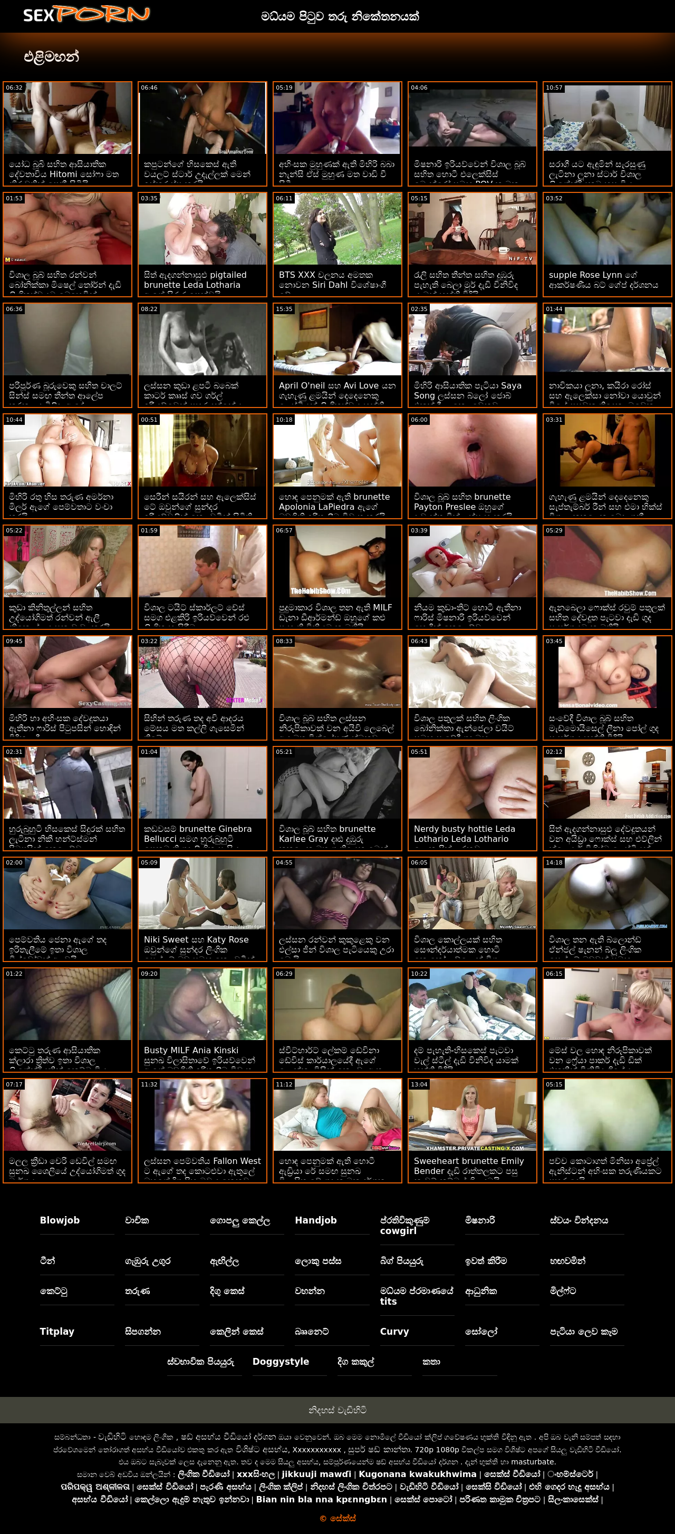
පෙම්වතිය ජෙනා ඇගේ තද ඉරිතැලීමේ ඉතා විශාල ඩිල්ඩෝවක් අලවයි (58, 950)
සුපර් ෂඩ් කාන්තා (379, 1449)
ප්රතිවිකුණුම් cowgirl (404, 1225)
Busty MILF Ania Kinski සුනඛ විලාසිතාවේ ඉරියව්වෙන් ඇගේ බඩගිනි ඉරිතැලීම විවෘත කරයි (199, 1065)
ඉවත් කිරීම (486, 1261)
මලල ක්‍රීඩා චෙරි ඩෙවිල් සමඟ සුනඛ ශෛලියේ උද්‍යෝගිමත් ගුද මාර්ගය (67, 1171)
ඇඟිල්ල (224, 1261)
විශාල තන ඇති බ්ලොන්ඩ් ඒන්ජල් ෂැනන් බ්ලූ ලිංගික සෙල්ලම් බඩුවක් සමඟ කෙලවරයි (595, 955)
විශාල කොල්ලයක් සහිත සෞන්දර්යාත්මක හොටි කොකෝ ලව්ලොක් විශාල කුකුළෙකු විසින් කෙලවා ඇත (466, 955)
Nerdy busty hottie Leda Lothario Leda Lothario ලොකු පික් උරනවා (465, 839)
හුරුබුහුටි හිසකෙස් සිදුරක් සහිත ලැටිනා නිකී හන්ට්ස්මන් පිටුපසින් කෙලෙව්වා (67, 839)
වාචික (137, 1220)
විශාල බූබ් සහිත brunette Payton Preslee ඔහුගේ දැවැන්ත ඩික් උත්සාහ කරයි (463, 507)
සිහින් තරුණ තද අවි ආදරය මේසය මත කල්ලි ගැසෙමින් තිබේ (194, 728)
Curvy (394, 1331)
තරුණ (137, 1291)
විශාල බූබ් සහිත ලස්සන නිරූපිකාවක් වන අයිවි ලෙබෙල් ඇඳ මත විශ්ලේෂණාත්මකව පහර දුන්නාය (336, 733)
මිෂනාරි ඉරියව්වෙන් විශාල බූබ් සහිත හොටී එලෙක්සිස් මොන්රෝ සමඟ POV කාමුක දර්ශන (470, 179)
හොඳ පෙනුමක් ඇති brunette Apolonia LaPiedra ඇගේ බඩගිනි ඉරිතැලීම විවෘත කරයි (334, 507)
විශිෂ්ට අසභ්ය (262, 1449)
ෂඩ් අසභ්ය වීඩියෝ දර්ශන (228, 1437)
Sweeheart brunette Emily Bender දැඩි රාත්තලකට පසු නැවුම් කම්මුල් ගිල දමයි (469, 1171)
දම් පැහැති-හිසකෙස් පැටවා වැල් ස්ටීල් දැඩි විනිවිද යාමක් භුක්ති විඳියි (466, 1060)
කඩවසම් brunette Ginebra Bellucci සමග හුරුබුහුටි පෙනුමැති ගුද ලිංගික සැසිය (198, 839)
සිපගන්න (143, 1331)
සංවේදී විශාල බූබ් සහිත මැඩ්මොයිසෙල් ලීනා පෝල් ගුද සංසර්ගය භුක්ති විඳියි (604, 728)
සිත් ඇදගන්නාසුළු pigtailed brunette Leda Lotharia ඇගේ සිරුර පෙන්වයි (195, 285)
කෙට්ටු (53, 1291)
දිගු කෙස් (227, 1291)
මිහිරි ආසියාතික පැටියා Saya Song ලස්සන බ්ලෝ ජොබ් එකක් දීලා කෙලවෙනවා (468, 396)
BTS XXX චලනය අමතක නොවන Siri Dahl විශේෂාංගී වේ (332, 285)
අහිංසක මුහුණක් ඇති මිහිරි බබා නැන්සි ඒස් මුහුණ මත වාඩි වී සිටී (336, 174)
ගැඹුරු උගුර (147, 1261)
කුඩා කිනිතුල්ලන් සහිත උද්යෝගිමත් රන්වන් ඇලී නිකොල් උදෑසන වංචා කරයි (59, 618)
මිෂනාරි (480, 1220)
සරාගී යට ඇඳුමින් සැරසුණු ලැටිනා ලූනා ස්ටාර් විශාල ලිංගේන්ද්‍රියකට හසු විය (597, 174)
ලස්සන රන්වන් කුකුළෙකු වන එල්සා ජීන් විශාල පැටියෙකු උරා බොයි (336, 950)
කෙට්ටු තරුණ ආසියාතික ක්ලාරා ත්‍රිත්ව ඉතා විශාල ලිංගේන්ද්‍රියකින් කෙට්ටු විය (58, 1060)
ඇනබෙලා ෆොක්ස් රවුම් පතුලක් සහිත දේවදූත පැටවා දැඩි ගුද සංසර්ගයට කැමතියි (607, 618)
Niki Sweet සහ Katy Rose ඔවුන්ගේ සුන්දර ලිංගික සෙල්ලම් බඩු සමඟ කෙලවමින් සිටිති (199, 955)
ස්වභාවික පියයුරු (200, 1361)
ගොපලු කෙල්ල (240, 1220)
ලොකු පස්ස (318, 1261)
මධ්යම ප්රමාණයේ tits (416, 1296)
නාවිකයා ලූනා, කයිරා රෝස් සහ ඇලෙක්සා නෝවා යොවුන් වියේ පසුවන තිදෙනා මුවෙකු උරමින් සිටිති (605, 401)
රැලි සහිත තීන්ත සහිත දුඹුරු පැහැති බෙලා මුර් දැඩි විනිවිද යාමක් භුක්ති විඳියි (466, 285)
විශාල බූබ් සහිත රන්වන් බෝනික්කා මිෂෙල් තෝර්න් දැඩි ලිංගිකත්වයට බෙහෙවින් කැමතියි (65, 290)
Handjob (316, 1220)
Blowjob (60, 1220)
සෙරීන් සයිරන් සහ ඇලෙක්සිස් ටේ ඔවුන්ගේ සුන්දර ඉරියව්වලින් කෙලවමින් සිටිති (200, 507)
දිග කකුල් (356, 1361)
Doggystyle (281, 1361)
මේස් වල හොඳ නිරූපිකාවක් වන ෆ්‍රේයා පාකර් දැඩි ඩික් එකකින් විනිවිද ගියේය (600, 1060)
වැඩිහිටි (112, 1437)
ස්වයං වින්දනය (579, 1220)
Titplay (57, 1331)
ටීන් (47, 1261)
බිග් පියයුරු (401, 1261)
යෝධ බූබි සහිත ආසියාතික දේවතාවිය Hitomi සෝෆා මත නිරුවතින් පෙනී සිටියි (64, 174)
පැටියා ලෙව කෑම (584, 1331)
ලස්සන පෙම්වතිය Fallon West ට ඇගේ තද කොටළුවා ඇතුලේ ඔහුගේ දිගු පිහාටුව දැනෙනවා (202, 1171)
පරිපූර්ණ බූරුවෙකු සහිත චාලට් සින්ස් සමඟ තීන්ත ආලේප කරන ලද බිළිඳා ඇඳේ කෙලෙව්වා (65, 401)
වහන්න (310, 1291)
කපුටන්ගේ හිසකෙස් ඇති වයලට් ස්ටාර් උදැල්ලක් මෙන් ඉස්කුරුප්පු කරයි (197, 174)
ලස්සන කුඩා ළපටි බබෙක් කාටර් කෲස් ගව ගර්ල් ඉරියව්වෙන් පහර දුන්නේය (193, 396)
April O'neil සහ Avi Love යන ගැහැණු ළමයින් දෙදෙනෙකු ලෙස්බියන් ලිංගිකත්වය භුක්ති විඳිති (337, 401)
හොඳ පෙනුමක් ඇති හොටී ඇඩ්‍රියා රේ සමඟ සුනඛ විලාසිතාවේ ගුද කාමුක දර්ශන (332, 1171)
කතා (431, 1361)
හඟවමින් (567, 1261)
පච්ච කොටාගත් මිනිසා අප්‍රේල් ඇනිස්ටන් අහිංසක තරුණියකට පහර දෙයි (605, 1171)
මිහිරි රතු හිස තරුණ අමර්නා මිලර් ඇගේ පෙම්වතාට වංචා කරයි (61, 507)
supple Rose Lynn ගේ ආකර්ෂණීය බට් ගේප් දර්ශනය (604, 280)
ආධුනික (481, 1291)
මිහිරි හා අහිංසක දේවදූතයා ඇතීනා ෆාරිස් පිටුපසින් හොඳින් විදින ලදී (65, 728)
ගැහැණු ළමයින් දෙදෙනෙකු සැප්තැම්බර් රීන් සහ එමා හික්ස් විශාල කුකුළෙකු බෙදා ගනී (605, 507)
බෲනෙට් (312, 1331)
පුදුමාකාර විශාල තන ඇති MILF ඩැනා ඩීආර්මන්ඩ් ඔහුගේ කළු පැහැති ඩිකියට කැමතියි (335, 618)
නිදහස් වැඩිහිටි (337, 1410)
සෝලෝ (481, 1331)
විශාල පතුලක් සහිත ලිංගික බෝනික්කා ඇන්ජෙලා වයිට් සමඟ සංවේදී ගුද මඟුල (464, 728)
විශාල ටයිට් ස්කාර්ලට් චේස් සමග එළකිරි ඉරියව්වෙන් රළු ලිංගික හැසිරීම (196, 618)
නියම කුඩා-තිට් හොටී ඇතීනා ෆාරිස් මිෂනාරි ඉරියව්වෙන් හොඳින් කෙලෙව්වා (467, 618)
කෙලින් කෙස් (236, 1331)
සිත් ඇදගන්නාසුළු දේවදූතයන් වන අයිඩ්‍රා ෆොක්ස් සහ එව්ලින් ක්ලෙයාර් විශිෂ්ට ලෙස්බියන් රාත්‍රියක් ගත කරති (605, 844)
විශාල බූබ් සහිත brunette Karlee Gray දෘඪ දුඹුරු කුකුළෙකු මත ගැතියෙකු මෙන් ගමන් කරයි (333, 844)
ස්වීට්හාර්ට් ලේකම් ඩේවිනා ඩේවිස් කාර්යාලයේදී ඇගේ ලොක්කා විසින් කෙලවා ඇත (330, 1060)
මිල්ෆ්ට (563, 1291)
